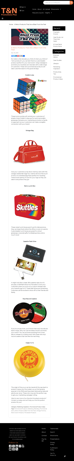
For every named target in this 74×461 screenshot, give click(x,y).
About (39, 9)
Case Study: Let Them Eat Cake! (58, 39)
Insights (47, 13)
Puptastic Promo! (56, 33)
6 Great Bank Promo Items (57, 45)
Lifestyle (56, 63)
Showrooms (55, 9)
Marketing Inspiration (23, 407)
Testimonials (53, 428)
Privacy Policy (52, 443)
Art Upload (46, 9)
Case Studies (57, 60)
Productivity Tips (57, 73)
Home (34, 9)
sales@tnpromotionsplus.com (23, 3)
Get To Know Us (53, 454)
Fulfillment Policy (53, 449)
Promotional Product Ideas (37, 407)
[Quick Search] (56, 3)
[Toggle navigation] (2, 18)
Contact (44, 435)
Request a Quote (38, 13)
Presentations (53, 439)
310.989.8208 (6, 3)
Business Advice (56, 56)
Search (52, 432)
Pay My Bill (44, 440)
